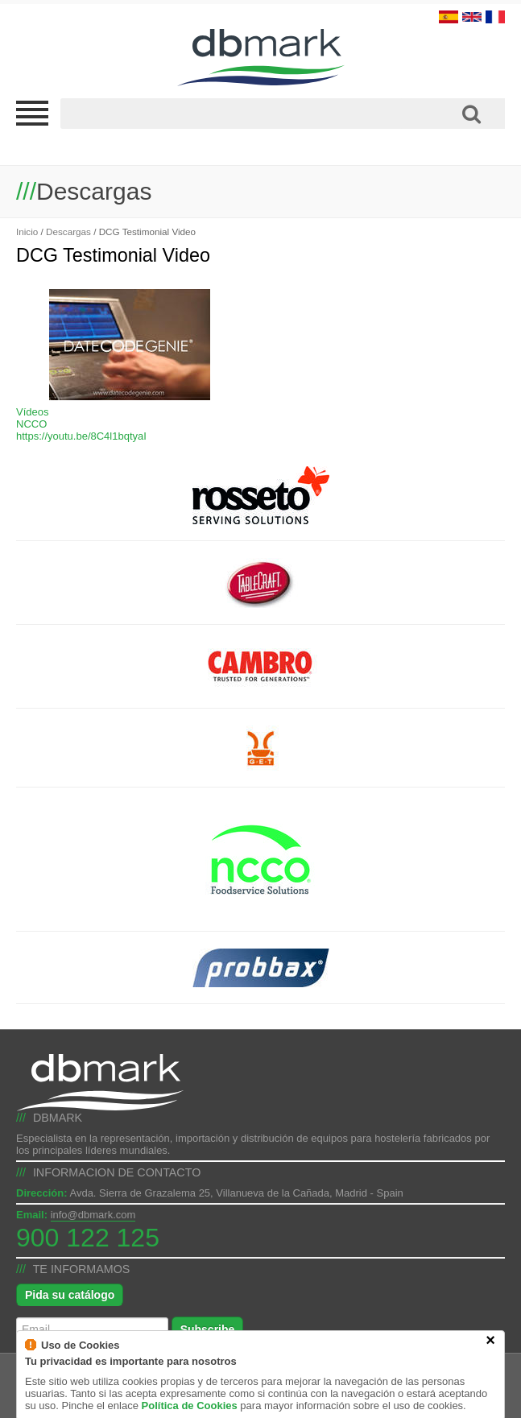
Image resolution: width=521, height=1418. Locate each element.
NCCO (31, 424)
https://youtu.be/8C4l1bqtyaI (81, 436)
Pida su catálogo (69, 1294)
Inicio (27, 231)
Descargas (68, 231)
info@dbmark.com (93, 1215)
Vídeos (32, 412)
